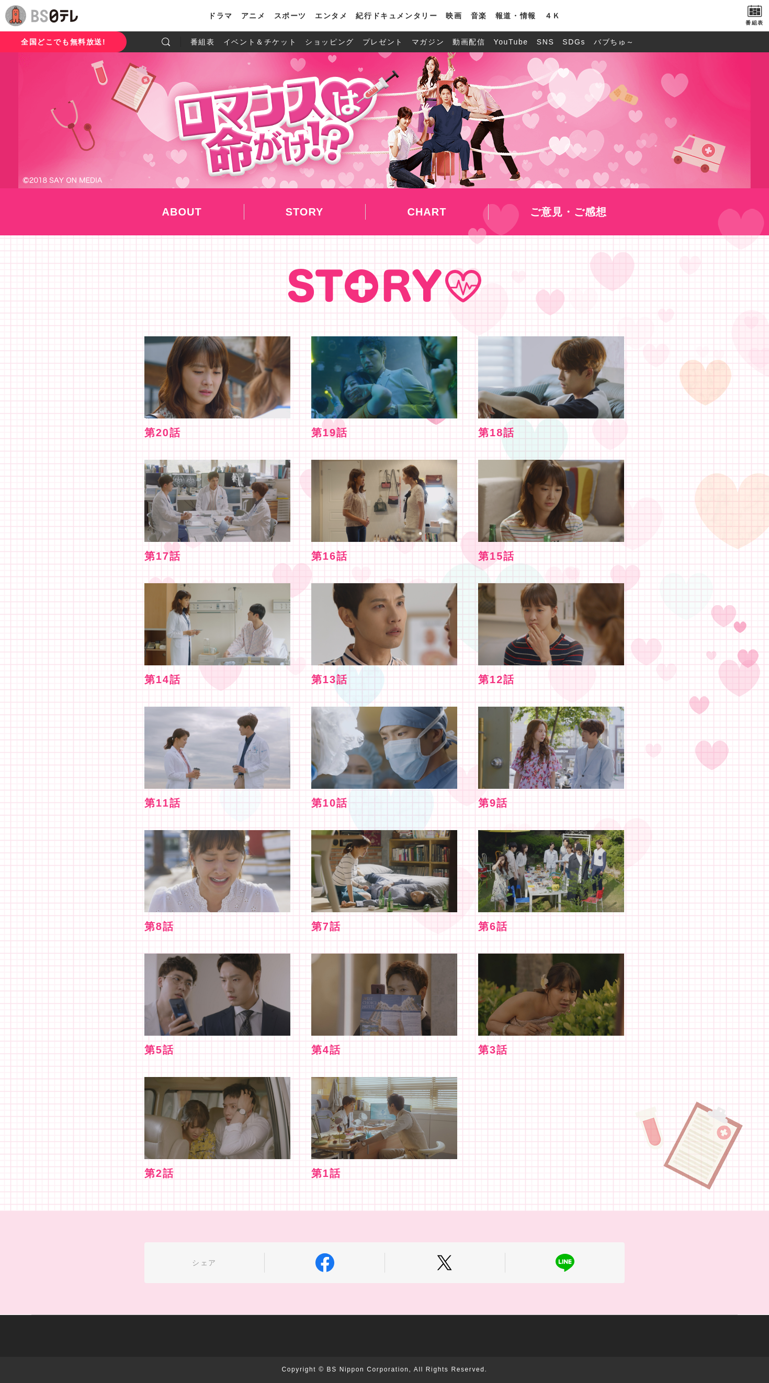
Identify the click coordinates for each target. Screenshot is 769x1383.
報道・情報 (515, 16)
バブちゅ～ (614, 42)
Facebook (324, 1263)
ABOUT (182, 212)
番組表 (202, 42)
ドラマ (220, 16)
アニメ (253, 16)
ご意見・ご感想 (568, 212)
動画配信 (469, 42)
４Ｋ (553, 16)
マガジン (428, 42)
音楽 (479, 16)
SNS (546, 42)
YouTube (511, 42)
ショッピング (329, 42)
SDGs (573, 42)
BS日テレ (54, 16)
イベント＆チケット (260, 42)
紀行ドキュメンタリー (396, 16)
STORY (305, 212)
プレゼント (383, 42)
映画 (454, 16)
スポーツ (290, 16)
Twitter (445, 1263)
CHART (426, 212)
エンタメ (331, 16)
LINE (565, 1263)
